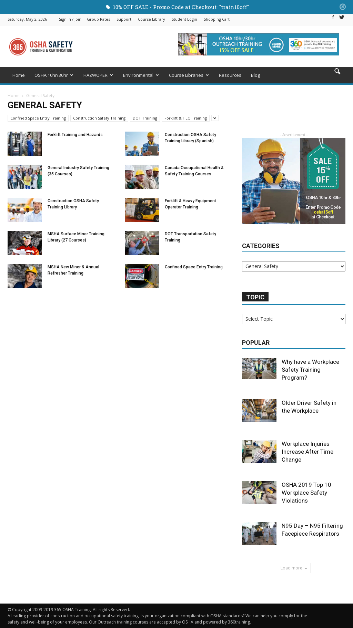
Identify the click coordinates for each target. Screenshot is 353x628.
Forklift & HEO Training (185, 118)
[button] (337, 76)
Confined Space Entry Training (38, 118)
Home (18, 75)
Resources (230, 75)
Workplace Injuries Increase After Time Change (307, 451)
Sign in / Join (70, 19)
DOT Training (145, 118)
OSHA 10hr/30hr (53, 75)
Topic (255, 297)
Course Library (151, 19)
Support (124, 19)
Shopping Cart (217, 19)
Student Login (184, 19)
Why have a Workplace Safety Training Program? (310, 369)
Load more (294, 568)
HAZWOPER (98, 75)
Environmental (141, 75)
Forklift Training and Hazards (75, 134)
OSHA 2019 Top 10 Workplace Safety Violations (306, 492)
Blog (255, 75)
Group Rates (98, 19)
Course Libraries (189, 75)
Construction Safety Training (99, 118)
